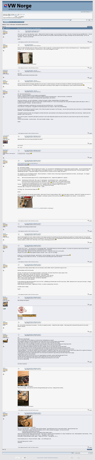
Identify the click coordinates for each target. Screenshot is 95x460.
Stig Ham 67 (5, 150)
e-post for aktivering (14, 15)
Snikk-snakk (12, 24)
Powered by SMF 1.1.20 (41, 457)
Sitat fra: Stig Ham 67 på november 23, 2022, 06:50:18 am (28, 163)
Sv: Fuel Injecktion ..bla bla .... (31, 70)
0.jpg (19, 386)
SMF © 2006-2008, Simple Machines (52, 457)
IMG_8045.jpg (20, 427)
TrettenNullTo (6, 135)
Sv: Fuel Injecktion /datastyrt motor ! (32, 136)
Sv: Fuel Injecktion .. (29, 44)
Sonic (4, 30)
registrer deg (22, 14)
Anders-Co (5, 70)
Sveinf (4, 80)
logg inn (16, 14)
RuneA (4, 297)
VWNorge (4, 24)
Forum (8, 24)
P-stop (4, 334)
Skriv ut (89, 26)
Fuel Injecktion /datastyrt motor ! (22, 24)
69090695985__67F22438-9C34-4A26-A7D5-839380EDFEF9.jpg (29, 208)
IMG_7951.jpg (20, 64)
